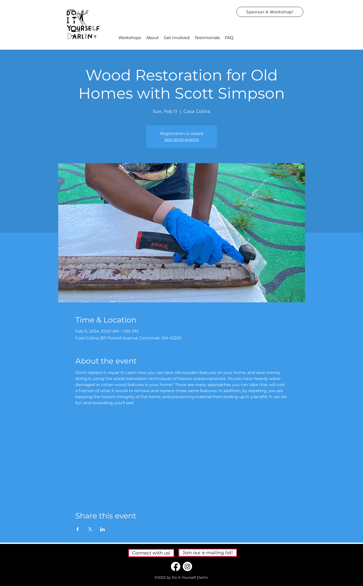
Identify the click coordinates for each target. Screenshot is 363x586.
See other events (181, 139)
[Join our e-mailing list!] (207, 553)
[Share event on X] (90, 529)
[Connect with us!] (151, 553)
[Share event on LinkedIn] (102, 529)
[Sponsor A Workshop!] (269, 12)
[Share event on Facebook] (77, 529)
